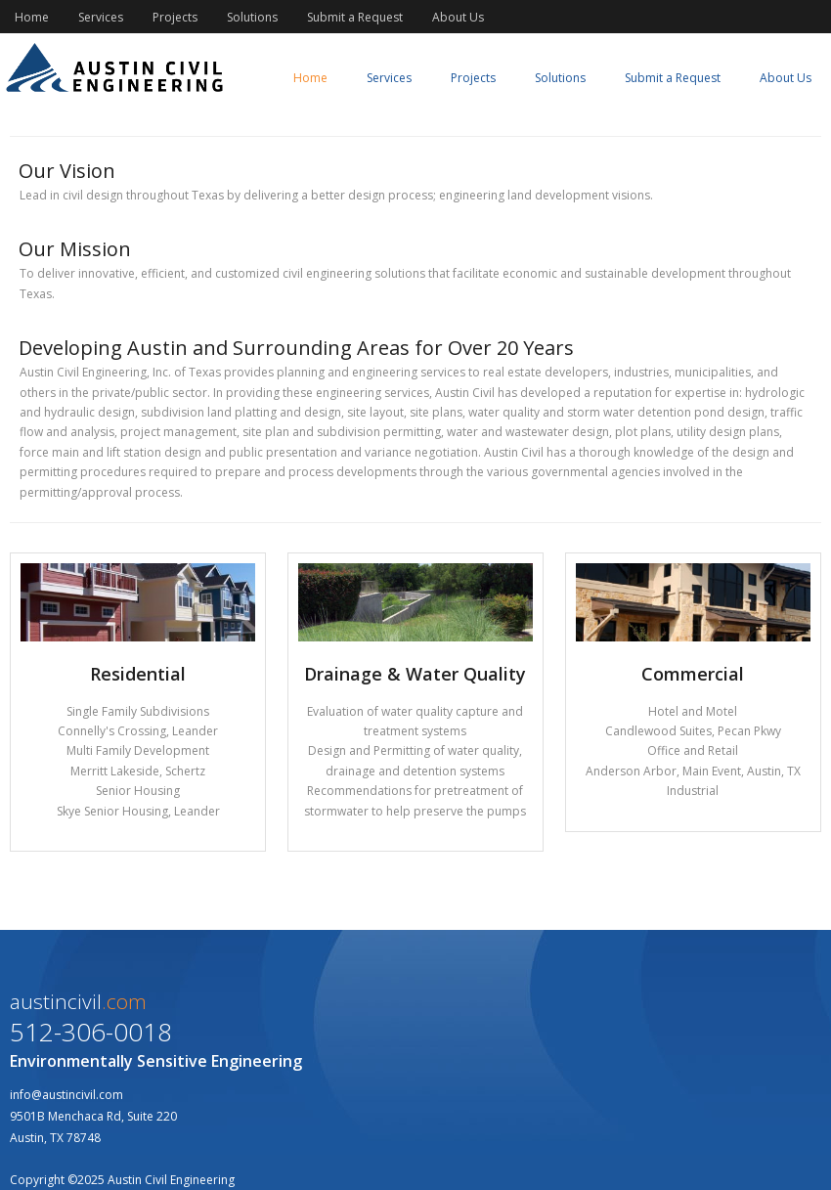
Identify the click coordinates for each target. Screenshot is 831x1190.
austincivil (78, 1001)
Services (100, 17)
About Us (458, 17)
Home (32, 17)
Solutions (252, 17)
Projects (175, 17)
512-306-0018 (91, 1031)
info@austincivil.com (66, 1094)
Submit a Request (355, 17)
